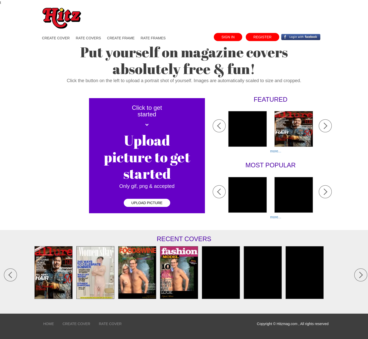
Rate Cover (110, 324)
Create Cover (76, 324)
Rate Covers (88, 38)
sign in (228, 37)
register (262, 37)
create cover (56, 38)
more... (275, 151)
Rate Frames (153, 38)
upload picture (147, 203)
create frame (121, 38)
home (48, 324)
